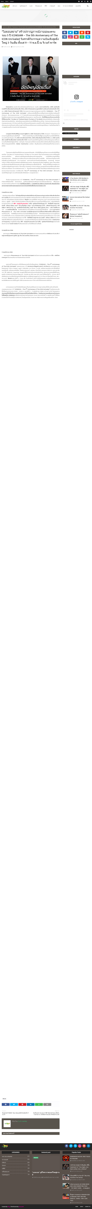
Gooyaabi (21, 1206)
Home (2, 1)
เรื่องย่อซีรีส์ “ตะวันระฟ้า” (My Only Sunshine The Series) (79, 206)
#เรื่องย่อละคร (15, 1171)
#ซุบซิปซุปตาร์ (15, 1174)
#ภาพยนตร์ (15, 1159)
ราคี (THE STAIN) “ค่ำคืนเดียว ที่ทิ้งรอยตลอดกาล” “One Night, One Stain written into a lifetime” (79, 188)
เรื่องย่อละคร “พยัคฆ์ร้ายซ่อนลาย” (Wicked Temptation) (79, 215)
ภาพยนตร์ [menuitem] (52, 6)
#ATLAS (9, 27)
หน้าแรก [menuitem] (15, 6)
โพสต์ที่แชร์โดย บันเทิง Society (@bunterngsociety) (77, 119)
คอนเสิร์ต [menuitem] (78, 6)
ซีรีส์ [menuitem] (46, 6)
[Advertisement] (76, 61)
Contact (12, 1)
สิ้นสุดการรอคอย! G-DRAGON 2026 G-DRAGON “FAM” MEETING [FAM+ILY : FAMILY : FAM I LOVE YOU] (80, 1197)
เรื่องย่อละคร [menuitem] (38, 6)
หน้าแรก (5, 27)
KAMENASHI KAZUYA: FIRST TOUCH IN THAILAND (80, 1157)
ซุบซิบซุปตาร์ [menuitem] (23, 6)
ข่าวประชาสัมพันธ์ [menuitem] (68, 6)
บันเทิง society (6, 46)
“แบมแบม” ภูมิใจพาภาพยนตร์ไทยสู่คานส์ (45, 1173)
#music (15, 1162)
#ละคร (15, 1165)
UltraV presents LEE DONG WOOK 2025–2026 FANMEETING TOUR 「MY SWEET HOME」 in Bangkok (80, 1186)
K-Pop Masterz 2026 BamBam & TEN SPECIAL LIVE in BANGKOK (79, 179)
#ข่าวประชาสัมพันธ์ (15, 1156)
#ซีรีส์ (15, 1168)
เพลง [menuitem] (59, 6)
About (6, 1)
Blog (9, 1206)
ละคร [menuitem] (31, 6)
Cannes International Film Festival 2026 (80, 198)
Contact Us (87, 1206)
